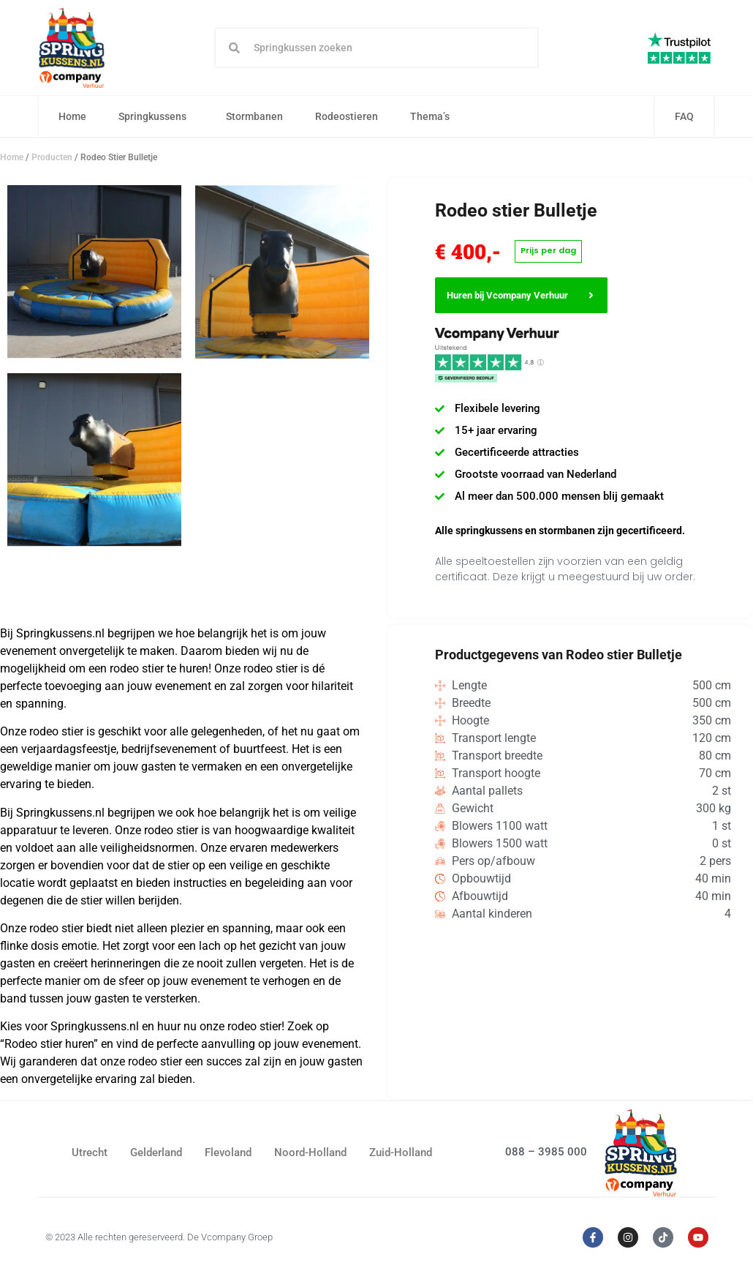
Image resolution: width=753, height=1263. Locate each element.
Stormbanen (255, 117)
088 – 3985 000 (546, 1152)
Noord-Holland (310, 1153)
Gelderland (156, 1153)
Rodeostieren (347, 117)
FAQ (684, 117)
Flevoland (228, 1153)
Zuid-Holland (400, 1153)
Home (73, 117)
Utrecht (89, 1153)
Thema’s (434, 117)
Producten (51, 158)
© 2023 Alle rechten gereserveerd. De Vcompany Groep (159, 1237)
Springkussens (156, 117)
